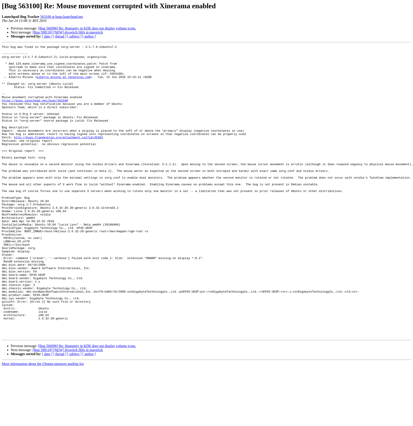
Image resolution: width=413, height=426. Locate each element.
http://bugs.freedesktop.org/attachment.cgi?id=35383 (58, 156)
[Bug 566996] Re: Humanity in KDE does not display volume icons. (87, 28)
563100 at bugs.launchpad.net (61, 17)
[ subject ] (74, 36)
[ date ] (47, 36)
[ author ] (89, 36)
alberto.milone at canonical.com (64, 84)
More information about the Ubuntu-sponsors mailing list (43, 422)
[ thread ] (59, 36)
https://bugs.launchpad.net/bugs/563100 (35, 112)
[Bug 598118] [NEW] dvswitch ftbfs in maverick (68, 32)
